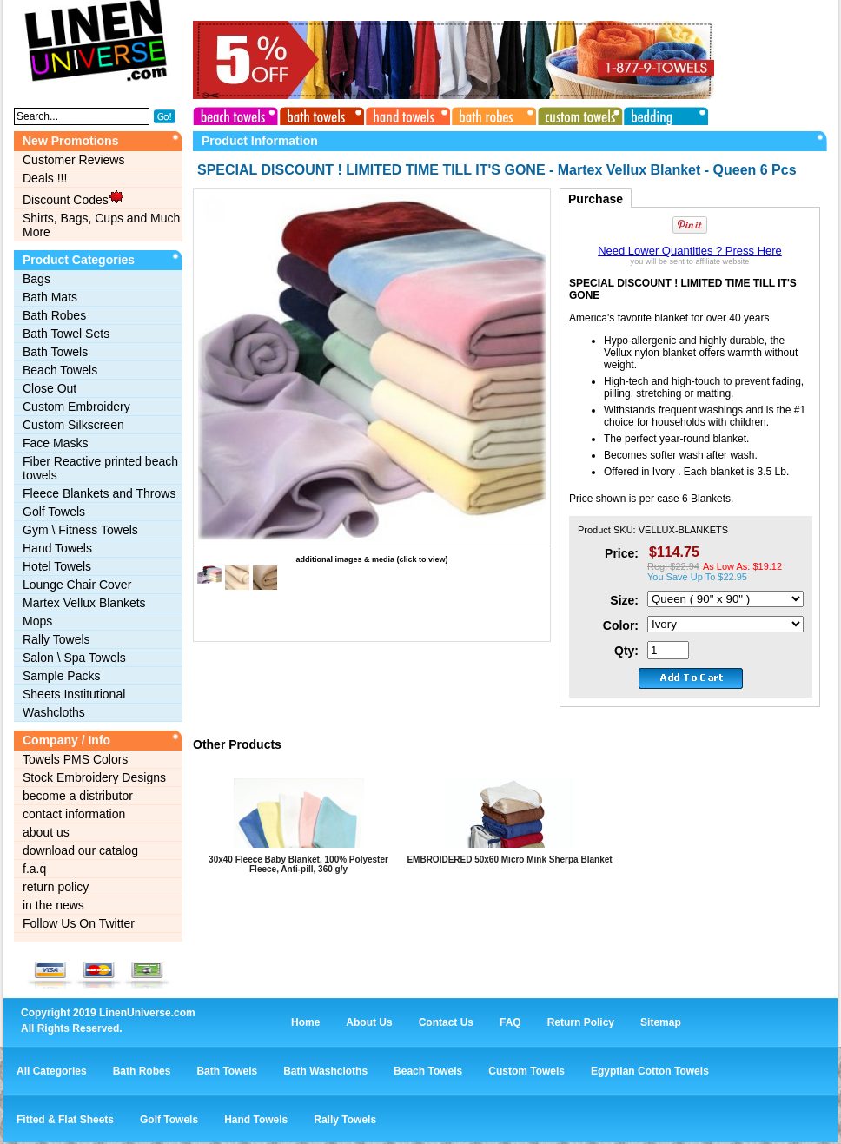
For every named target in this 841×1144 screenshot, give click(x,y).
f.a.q (34, 869)
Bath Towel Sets (66, 334)
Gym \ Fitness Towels (80, 530)
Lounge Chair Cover (77, 585)
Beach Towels (60, 370)
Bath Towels (55, 352)
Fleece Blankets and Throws (99, 493)
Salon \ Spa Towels (74, 658)
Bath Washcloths (325, 1071)
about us (46, 832)
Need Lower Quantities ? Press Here (690, 250)
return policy (56, 887)
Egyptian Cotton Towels (650, 1071)
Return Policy (580, 1022)
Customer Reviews (73, 160)
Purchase (595, 199)
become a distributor (78, 796)
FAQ (510, 1022)
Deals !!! (45, 178)
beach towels (235, 114)
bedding (661, 114)
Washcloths (54, 712)
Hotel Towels (57, 566)
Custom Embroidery (76, 406)
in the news (53, 905)
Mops (37, 621)
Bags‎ (36, 279)
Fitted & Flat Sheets (65, 1120)
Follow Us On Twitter (79, 923)
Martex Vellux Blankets (84, 603)
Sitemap (660, 1022)
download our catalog (80, 850)
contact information (74, 814)
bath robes (490, 114)
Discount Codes (73, 198)
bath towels (320, 114)
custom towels (576, 114)
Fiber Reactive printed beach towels (100, 468)
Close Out (49, 388)
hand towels (405, 114)
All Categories (52, 1071)
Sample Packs (61, 676)
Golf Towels (54, 512)
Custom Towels (526, 1071)
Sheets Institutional (74, 694)
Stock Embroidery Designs (94, 777)
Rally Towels (56, 639)
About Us (369, 1022)
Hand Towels (57, 548)
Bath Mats (50, 297)
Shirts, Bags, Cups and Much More (101, 225)
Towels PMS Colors (75, 759)
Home (305, 1022)
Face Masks (55, 443)
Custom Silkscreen (73, 425)
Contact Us (446, 1022)
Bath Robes (54, 315)
